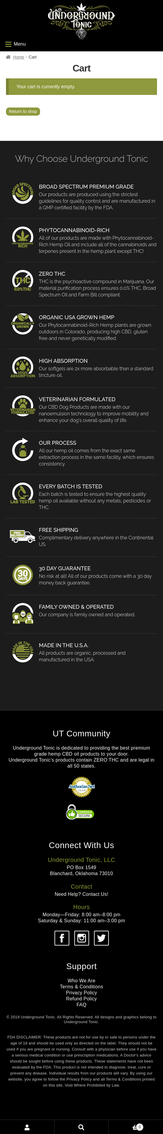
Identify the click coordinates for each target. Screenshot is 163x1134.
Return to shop (23, 111)
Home (18, 57)
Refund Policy (81, 998)
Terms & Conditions (81, 986)
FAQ (81, 1004)
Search (81, 1127)
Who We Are (81, 980)
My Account (27, 1127)
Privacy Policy (81, 992)
